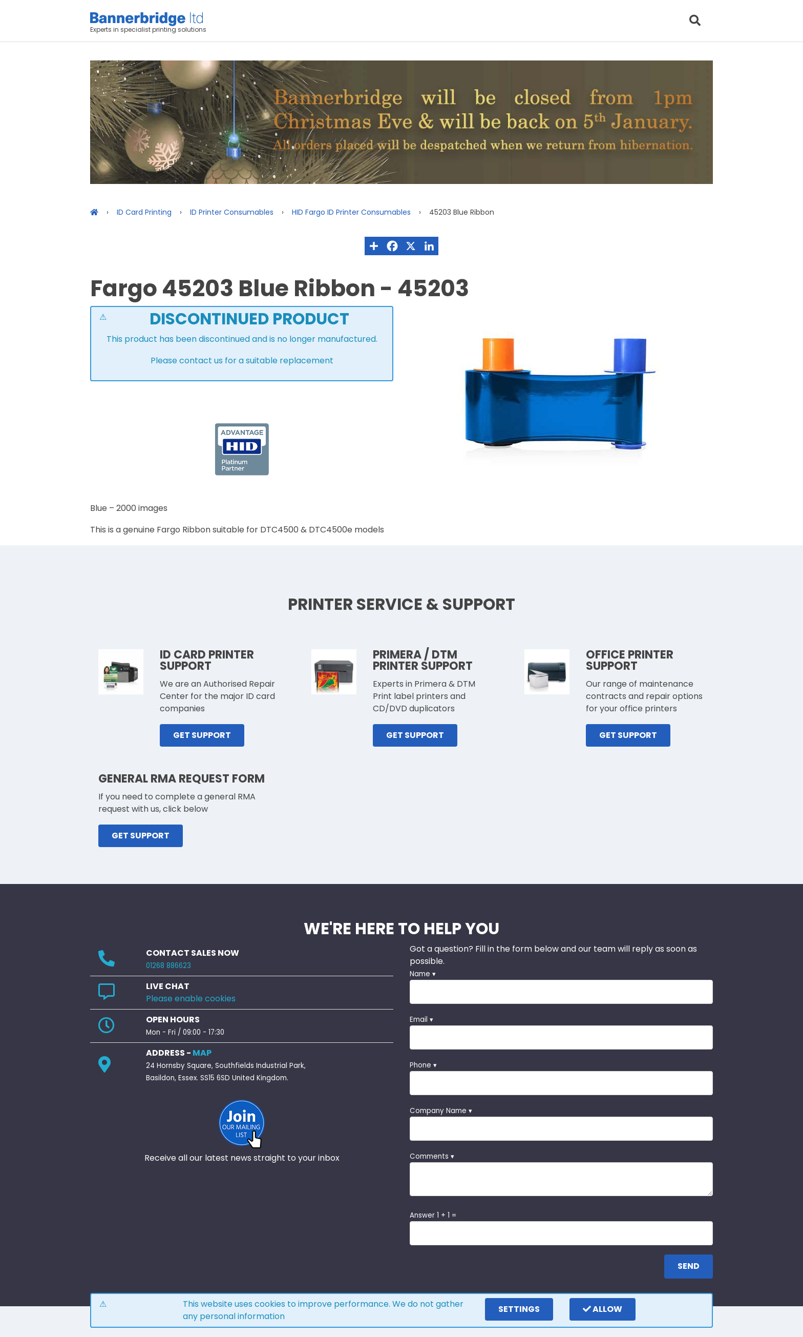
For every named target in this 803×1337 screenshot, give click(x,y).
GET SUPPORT (202, 735)
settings (519, 1309)
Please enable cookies (191, 998)
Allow (602, 1309)
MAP (202, 1053)
